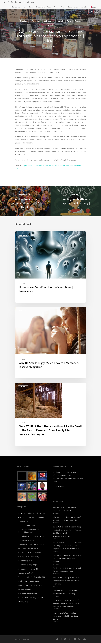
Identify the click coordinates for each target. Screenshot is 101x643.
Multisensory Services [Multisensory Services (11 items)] (28, 569)
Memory (22, 311)
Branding (23, 21)
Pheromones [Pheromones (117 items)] (25, 577)
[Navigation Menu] (96, 12)
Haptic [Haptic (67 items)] (22, 548)
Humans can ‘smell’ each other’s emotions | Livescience (65, 509)
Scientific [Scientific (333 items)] (39, 577)
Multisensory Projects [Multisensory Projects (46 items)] (28, 565)
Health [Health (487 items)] (33, 548)
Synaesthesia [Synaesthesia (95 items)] (25, 585)
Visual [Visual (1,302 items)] (23, 601)
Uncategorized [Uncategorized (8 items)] (36, 597)
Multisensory (49, 21)
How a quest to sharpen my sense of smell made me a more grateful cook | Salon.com (68, 581)
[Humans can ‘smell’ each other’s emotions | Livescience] (50, 267)
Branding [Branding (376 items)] (23, 521)
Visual (50, 25)
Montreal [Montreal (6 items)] (35, 556)
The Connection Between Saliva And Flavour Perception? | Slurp (67, 569)
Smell (60, 21)
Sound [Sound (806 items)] (34, 581)
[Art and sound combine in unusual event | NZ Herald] (25, 201)
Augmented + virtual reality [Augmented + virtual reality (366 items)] (31, 517)
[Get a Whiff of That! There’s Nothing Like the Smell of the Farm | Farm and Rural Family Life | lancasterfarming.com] (50, 414)
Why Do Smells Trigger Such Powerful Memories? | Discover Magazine (67, 518)
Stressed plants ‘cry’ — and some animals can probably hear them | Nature (66, 616)
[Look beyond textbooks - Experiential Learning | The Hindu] (75, 201)
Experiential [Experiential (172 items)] (25, 544)
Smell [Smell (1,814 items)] (22, 581)
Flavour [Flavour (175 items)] (38, 544)
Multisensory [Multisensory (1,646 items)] (25, 561)
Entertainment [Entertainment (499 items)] (26, 540)
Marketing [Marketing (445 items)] (39, 552)
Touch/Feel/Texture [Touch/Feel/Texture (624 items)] (27, 593)
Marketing (35, 21)
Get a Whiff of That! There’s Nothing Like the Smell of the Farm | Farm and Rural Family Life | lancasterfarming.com (67, 531)
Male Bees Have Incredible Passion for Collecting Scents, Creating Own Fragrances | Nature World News (68, 545)
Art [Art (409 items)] (21, 513)
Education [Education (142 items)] (24, 536)
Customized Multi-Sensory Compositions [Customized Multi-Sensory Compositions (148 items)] (28, 530)
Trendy (78, 21)
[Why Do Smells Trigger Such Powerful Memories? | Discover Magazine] (50, 342)
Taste (69, 21)
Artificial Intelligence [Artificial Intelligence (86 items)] (36, 513)
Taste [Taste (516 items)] (38, 585)
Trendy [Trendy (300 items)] (23, 597)
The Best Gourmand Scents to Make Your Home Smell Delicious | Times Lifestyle (67, 558)
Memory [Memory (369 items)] (23, 556)
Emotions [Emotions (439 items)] (37, 536)
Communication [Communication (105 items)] (26, 525)
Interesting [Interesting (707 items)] (24, 552)
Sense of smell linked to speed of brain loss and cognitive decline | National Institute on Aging (66, 603)
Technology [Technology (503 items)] (24, 589)
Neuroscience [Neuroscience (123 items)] (25, 573)
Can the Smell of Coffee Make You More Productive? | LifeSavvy (66, 592)
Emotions (23, 235)
